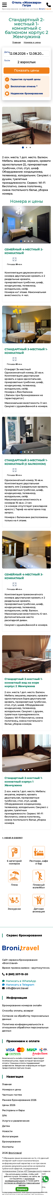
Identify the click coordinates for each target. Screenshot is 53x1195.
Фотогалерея (10, 1136)
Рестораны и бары (13, 1110)
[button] (23, 147)
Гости (7, 60)
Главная (16, 42)
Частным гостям (12, 1094)
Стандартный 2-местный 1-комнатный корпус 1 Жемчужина (24, 781)
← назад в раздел (12, 837)
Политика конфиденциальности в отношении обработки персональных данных (25, 1027)
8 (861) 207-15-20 (15, 974)
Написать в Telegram (18, 984)
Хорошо (22, 1189)
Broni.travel (15, 1153)
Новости (7, 1131)
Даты (7, 52)
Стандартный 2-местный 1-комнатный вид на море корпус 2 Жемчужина (24, 683)
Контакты (8, 1147)
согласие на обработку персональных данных (22, 1184)
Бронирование (11, 1141)
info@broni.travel (15, 988)
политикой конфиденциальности (20, 1180)
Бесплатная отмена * (24, 86)
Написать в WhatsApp (19, 981)
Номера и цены (32, 42)
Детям (6, 1126)
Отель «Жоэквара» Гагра (26, 4)
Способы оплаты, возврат (17, 1010)
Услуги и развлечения (15, 1120)
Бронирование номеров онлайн (22, 1005)
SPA (4, 1115)
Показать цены (26, 70)
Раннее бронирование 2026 (19, 1100)
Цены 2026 (8, 1105)
